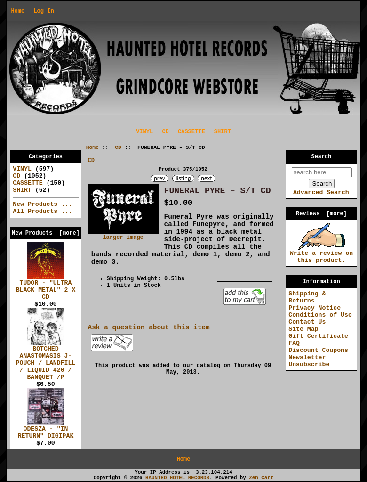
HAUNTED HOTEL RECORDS (177, 478)
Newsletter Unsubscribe (308, 361)
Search (321, 157)
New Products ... (42, 204)
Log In (43, 11)
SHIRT (222, 132)
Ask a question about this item (149, 327)
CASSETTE (191, 132)
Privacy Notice (314, 307)
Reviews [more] (321, 214)
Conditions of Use (320, 315)
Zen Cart (261, 478)
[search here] (322, 172)
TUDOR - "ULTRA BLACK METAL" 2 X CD (46, 287)
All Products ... (42, 211)
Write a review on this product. (321, 254)
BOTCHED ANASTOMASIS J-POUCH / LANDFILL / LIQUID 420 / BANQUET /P (46, 360)
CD (118, 147)
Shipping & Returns (307, 297)
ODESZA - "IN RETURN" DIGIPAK (46, 430)
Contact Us (307, 322)
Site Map (303, 329)
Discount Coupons (318, 350)
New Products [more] (46, 233)
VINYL (144, 132)
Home (17, 11)
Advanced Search (321, 192)
